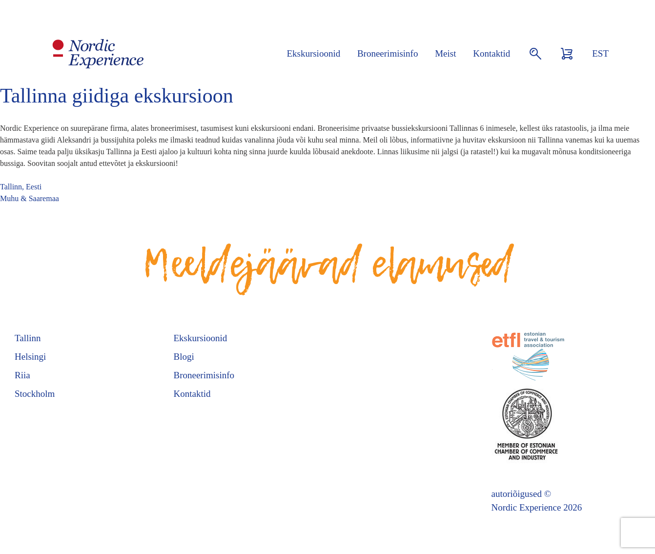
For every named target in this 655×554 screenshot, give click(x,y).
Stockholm (35, 394)
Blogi (184, 356)
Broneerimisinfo (387, 53)
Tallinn (28, 338)
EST (600, 53)
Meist (445, 53)
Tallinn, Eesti (20, 187)
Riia (22, 375)
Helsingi (30, 356)
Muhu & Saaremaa (29, 198)
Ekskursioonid (313, 53)
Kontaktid (491, 53)
